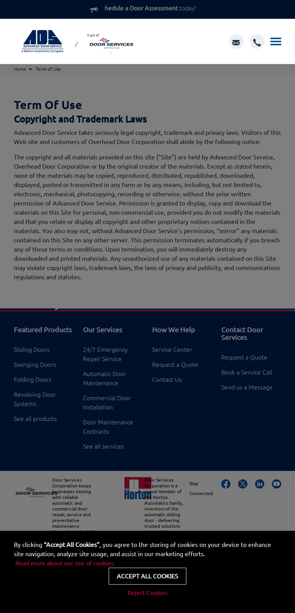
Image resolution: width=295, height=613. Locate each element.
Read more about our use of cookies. (65, 563)
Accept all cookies (147, 576)
